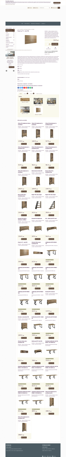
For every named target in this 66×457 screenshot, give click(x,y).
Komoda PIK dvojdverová (37, 218)
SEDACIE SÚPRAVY (10, 28)
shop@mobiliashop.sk (19, 450)
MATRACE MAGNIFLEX (10, 40)
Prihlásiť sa (30, 7)
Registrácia (36, 7)
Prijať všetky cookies (57, 2)
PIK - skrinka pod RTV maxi (51, 218)
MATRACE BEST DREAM (9, 42)
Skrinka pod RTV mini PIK (37, 341)
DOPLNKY (10, 44)
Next (13, 71)
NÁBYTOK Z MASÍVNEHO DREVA (24, 91)
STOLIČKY (10, 34)
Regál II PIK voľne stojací (50, 194)
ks (19, 167)
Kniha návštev (27, 23)
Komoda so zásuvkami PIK (23, 317)
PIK (31, 91)
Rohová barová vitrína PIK (37, 170)
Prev (6, 71)
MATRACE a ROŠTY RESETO (10, 38)
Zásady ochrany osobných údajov (10, 4)
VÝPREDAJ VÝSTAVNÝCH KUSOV (9, 46)
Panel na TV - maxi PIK (22, 242)
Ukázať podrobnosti (57, 4)
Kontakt (43, 23)
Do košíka (54, 44)
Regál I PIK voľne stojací (37, 194)
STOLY (10, 32)
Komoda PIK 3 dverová (50, 291)
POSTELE (10, 36)
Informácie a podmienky (35, 23)
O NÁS (22, 23)
